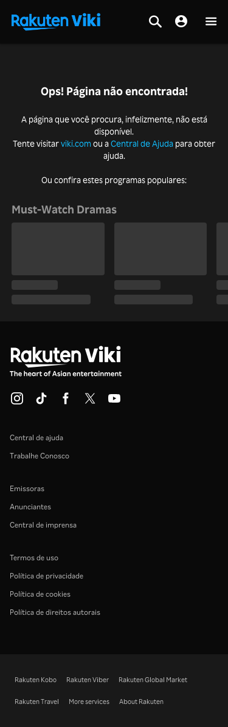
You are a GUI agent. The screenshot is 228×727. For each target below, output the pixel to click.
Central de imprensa (43, 524)
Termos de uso (34, 557)
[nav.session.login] (181, 21)
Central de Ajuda (142, 143)
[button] (211, 22)
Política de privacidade (46, 575)
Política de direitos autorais (55, 612)
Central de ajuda (36, 437)
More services (89, 701)
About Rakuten (141, 701)
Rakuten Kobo (36, 679)
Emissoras (27, 488)
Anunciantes (30, 506)
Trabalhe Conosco (39, 455)
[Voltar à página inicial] (56, 21)
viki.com (76, 143)
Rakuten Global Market (153, 679)
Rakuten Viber (87, 679)
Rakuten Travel (37, 701)
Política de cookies (40, 593)
